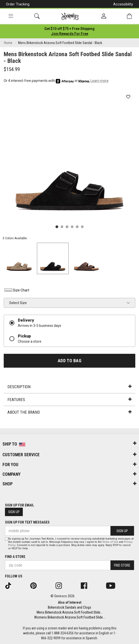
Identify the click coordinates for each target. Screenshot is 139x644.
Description (69, 386)
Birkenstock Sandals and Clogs (69, 607)
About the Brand (69, 412)
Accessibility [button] (123, 4)
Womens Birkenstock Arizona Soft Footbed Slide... (69, 617)
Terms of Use (110, 542)
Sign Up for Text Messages (27, 522)
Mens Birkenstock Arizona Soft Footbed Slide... (70, 612)
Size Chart (16, 290)
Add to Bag (69, 360)
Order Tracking (17, 4)
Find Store (122, 565)
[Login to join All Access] (69, 28)
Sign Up (14, 512)
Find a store (15, 557)
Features (69, 399)
